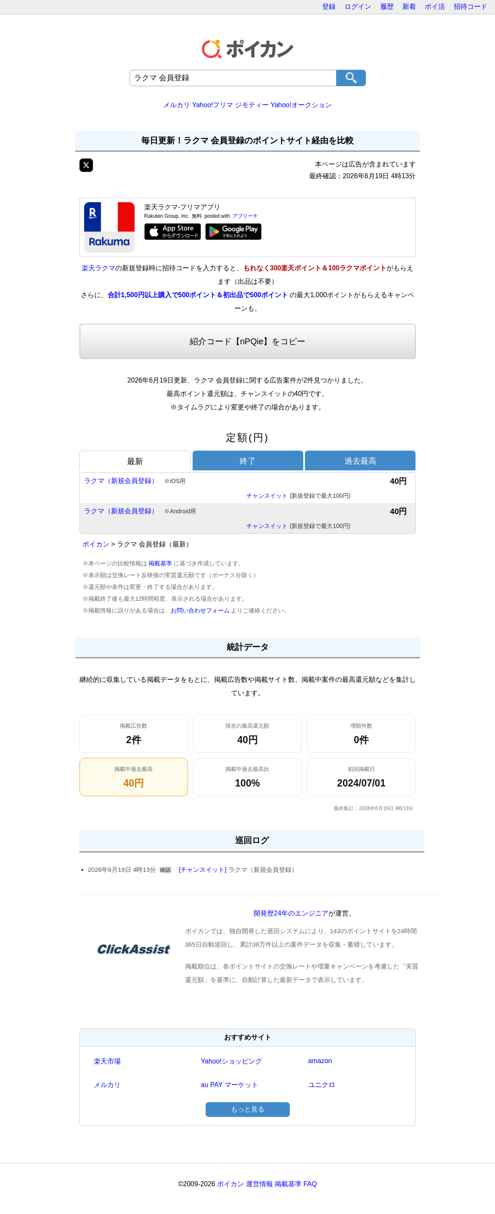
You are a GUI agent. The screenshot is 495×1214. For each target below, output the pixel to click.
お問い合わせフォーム (200, 610)
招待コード (470, 6)
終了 (248, 461)
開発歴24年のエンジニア (291, 913)
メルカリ (176, 104)
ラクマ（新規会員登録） (135, 481)
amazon (320, 1060)
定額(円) (247, 437)
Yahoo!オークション (301, 104)
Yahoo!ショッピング (231, 1061)
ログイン (357, 6)
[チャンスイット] (202, 869)
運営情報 (259, 1184)
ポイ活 (435, 6)
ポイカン (95, 544)
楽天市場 (107, 1061)
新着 (409, 6)
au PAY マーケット (229, 1084)
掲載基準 (160, 563)
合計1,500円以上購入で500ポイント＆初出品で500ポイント (198, 294)
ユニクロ (321, 1084)
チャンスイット (298, 496)
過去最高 (360, 461)
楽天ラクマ (98, 268)
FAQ (310, 1184)
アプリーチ (245, 216)
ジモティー (252, 104)
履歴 (387, 6)
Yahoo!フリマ (212, 104)
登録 (329, 6)
